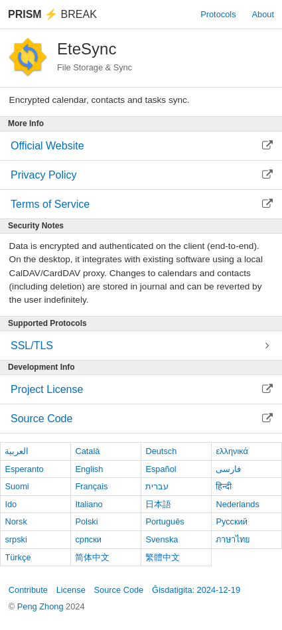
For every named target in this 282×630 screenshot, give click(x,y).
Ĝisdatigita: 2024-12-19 (196, 590)
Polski (86, 521)
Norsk (16, 521)
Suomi (17, 486)
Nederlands (237, 504)
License (71, 590)
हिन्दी (224, 486)
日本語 (158, 504)
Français (91, 486)
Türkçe (18, 557)
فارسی (228, 469)
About (263, 14)
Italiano (88, 504)
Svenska (161, 539)
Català (87, 451)
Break (52, 14)
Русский (231, 521)
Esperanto (24, 469)
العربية (17, 451)
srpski (16, 539)
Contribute (28, 590)
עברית (157, 486)
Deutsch (160, 451)
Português (164, 521)
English (89, 469)
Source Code (119, 590)
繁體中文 (162, 557)
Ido (11, 504)
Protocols (218, 14)
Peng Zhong (41, 606)
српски (88, 539)
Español (160, 469)
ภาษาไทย (233, 539)
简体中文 (92, 557)
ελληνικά (232, 451)
